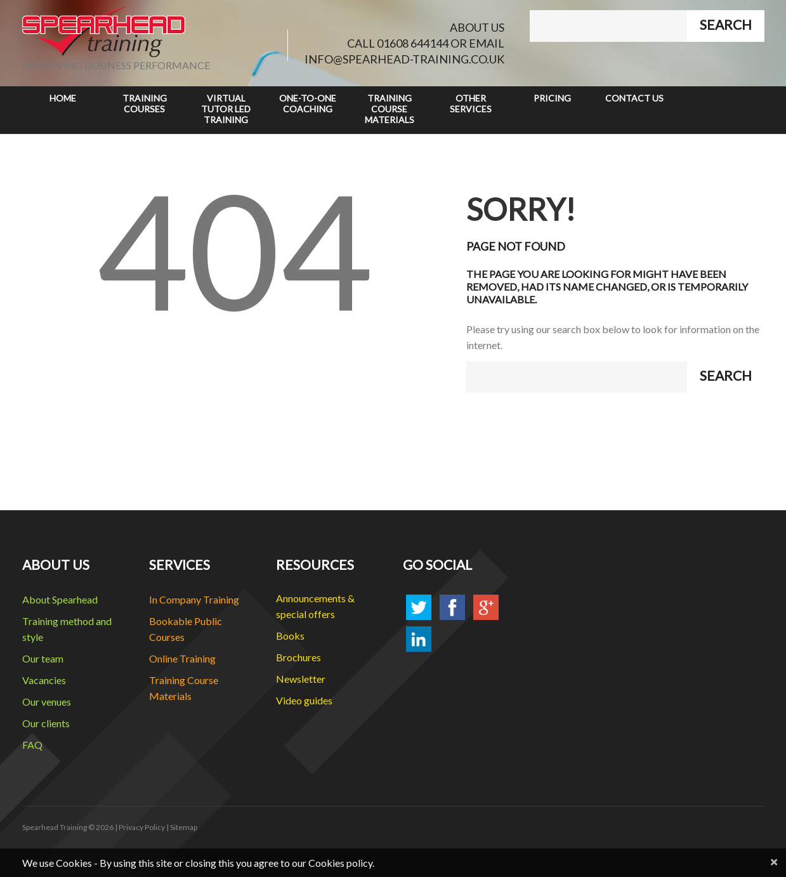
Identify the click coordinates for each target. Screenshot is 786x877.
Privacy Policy (142, 827)
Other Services (471, 103)
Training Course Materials (389, 109)
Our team (42, 658)
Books (290, 636)
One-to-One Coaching (307, 103)
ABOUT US (477, 27)
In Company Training (194, 599)
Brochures (298, 657)
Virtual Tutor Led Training (226, 109)
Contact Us (634, 98)
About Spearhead (60, 599)
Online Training (182, 658)
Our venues (46, 702)
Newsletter (300, 679)
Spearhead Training (54, 827)
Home (62, 98)
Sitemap (183, 827)
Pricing (552, 98)
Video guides (304, 700)
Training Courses (144, 103)
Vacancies (44, 680)
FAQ (32, 745)
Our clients (46, 723)
